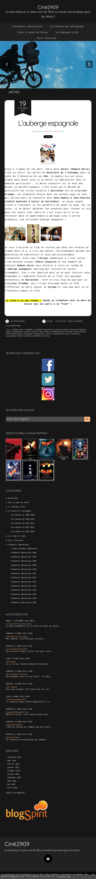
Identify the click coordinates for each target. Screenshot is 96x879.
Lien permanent (15, 321)
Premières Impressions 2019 (23, 603)
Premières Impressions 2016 (23, 594)
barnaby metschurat (62, 331)
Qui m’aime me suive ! (16, 674)
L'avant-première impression (24, 549)
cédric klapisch (24, 336)
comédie (28, 329)
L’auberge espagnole (48, 123)
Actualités (13, 498)
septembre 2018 (14, 778)
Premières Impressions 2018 (23, 598)
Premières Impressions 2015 (23, 590)
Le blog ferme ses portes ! (19, 623)
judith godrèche (14, 331)
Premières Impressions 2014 (23, 586)
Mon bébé (11, 661)
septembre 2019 (14, 757)
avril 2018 (12, 788)
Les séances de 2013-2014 (22, 527)
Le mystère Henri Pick (16, 649)
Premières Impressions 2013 (23, 582)
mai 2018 (11, 784)
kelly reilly (45, 331)
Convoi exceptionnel (16, 699)
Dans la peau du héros (32, 32)
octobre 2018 (13, 774)
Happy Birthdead (14, 724)
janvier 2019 (13, 768)
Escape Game (13, 737)
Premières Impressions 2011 (23, 573)
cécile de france (77, 329)
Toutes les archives (15, 793)
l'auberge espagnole (43, 329)
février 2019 (13, 764)
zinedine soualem (61, 334)
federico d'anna (41, 336)
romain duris (61, 329)
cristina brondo (13, 334)
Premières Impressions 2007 (23, 557)
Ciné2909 (48, 7)
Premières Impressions (27, 26)
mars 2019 (11, 761)
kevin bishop (80, 331)
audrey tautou (31, 331)
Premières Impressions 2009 (23, 565)
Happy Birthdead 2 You (17, 712)
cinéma (15, 329)
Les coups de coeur (17, 536)
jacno (48, 334)
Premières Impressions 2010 (23, 569)
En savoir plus (64, 877)
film (21, 329)
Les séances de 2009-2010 (22, 519)
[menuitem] (27, 26)
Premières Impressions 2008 (23, 561)
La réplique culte (67, 32)
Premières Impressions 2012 (23, 578)
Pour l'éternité (46, 38)
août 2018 (11, 781)
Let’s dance (11, 686)
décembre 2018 (13, 771)
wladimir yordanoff (33, 334)
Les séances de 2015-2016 (22, 532)
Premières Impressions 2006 (23, 553)
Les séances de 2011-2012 (22, 523)
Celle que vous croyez (16, 636)
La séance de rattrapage (67, 26)
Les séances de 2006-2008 (22, 515)
